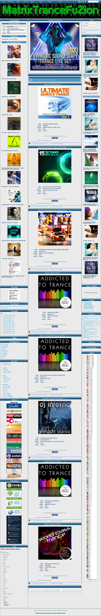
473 (56, 591)
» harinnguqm (4, 353)
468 (46, 591)
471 (52, 591)
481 (72, 591)
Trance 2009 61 (9, 320)
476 (62, 591)
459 (58, 590)
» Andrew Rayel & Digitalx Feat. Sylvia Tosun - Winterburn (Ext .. (91, 321)
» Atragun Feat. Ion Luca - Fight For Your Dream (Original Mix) (90, 332)
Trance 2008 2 (9, 319)
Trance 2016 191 (9, 333)
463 (35, 591)
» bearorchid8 (4, 351)
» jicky (2, 357)
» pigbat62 (3, 348)
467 (44, 591)
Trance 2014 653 (9, 329)
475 (60, 591)
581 (76, 591)
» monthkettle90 (5, 347)
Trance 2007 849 (9, 317)
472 (54, 591)
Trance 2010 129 (9, 322)
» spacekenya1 (4, 350)
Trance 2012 (63, 84)
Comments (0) (54, 143)
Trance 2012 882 (9, 326)
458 (56, 590)
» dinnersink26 (4, 345)
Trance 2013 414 (9, 328)
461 (31, 591)
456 (52, 590)
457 (54, 590)
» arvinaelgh (4, 354)
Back (47, 590)
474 (58, 591)
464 (37, 591)
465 (39, 591)
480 (70, 591)
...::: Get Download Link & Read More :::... (39, 143)
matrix (5, 365)
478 (66, 591)
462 (33, 591)
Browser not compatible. (14, 153)
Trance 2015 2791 (10, 331)
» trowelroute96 (4, 344)
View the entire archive (89, 310)
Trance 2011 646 (9, 324)
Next (78, 591)
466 (42, 591)
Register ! (84, 32)
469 (48, 591)
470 (50, 591)
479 (68, 591)
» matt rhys (3, 356)
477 (64, 591)
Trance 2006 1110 (10, 315)
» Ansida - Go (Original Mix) (88, 328)
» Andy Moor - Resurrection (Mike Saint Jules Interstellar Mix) (91, 324)
